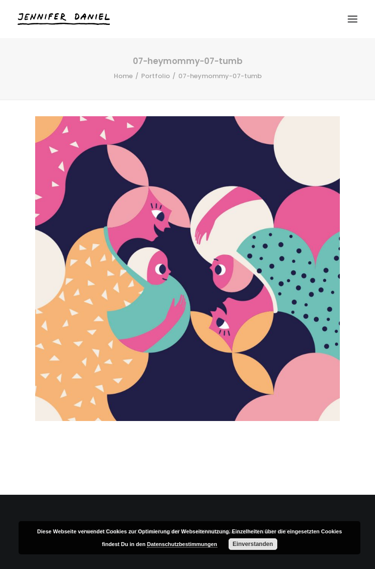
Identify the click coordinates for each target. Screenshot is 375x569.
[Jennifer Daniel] (64, 19)
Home (123, 76)
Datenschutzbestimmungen (182, 544)
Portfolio (155, 76)
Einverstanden (252, 544)
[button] (352, 19)
